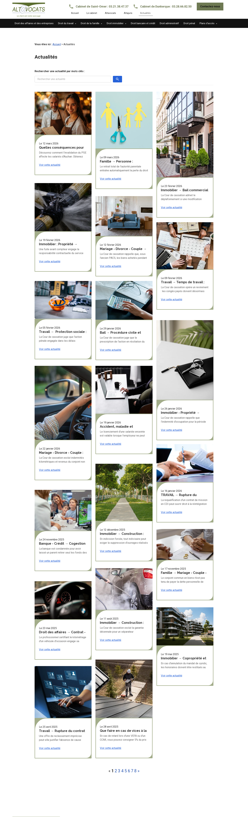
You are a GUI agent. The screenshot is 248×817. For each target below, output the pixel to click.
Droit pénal (189, 23)
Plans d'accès (207, 23)
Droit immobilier (115, 23)
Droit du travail (65, 23)
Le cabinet (91, 13)
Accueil (75, 13)
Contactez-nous (210, 6)
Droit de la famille (90, 23)
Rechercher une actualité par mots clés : (60, 65)
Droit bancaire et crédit (143, 23)
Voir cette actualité (49, 159)
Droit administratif (169, 23)
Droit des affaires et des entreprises (34, 23)
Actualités (145, 13)
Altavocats (110, 13)
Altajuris (128, 13)
